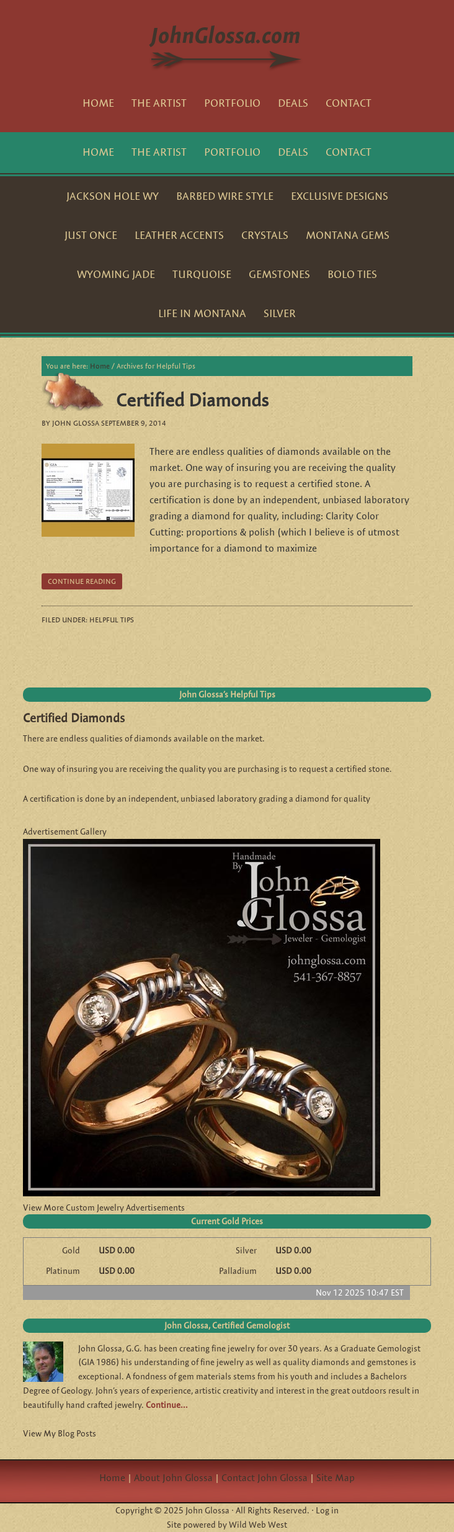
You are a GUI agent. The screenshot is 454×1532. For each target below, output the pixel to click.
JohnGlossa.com (227, 43)
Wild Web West (258, 1524)
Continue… (166, 1404)
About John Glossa (173, 1478)
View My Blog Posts (59, 1433)
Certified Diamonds (192, 399)
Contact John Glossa (264, 1478)
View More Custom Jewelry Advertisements (104, 1207)
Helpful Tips (111, 619)
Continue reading (82, 581)
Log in (327, 1510)
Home (112, 1478)
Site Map (335, 1478)
